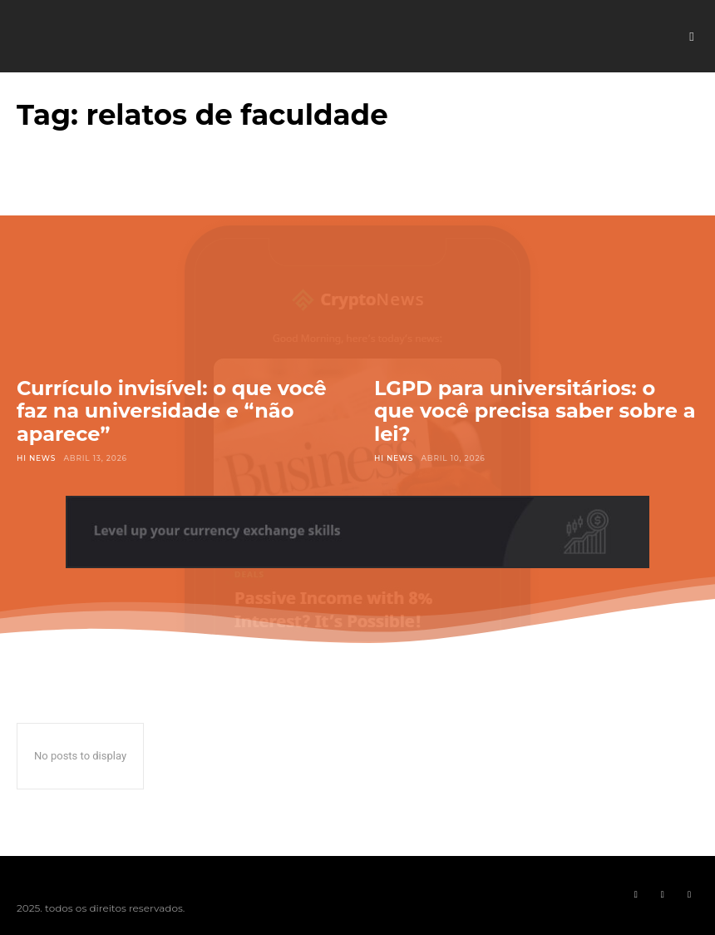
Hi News (36, 458)
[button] (692, 37)
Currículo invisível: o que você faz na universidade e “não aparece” (172, 411)
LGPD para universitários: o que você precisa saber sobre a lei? (534, 411)
